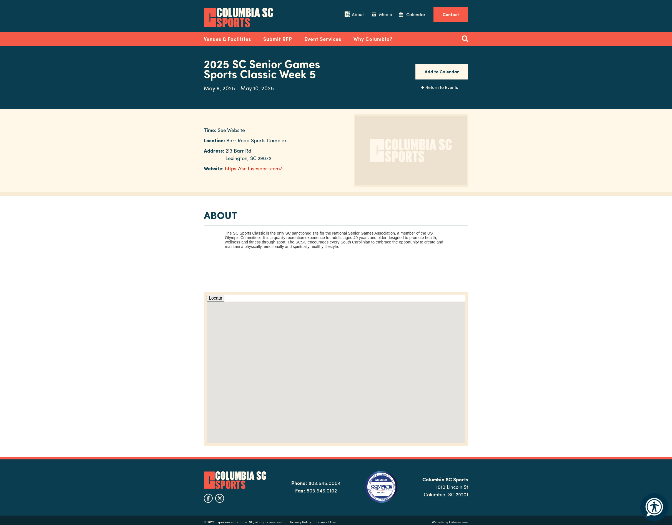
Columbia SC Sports (235, 480)
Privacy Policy (300, 521)
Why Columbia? (373, 38)
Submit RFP (277, 38)
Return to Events (441, 87)
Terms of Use (326, 521)
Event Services (322, 38)
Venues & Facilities (227, 38)
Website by (450, 521)
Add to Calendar (442, 71)
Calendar (415, 14)
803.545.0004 (325, 482)
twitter (219, 498)
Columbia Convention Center (238, 17)
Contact (451, 14)
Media (385, 14)
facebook (208, 498)
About (358, 14)
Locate (215, 298)
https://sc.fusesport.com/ (253, 168)
